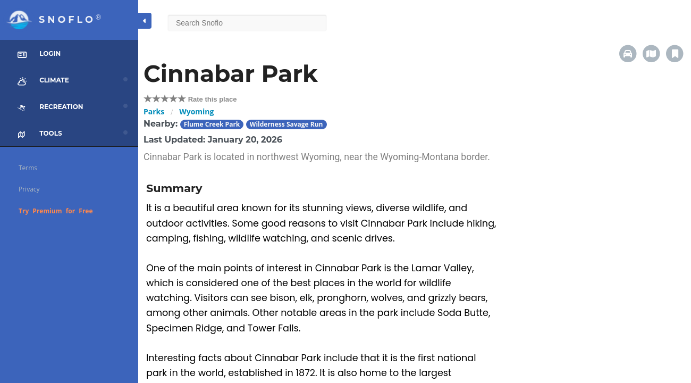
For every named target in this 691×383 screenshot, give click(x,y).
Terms (28, 167)
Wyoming (196, 111)
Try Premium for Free (56, 210)
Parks (154, 111)
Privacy (29, 189)
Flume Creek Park (212, 124)
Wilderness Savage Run (286, 124)
